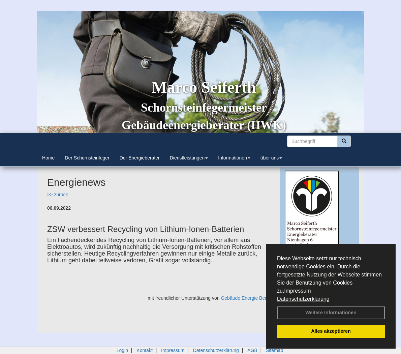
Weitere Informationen (331, 312)
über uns (271, 157)
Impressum (297, 291)
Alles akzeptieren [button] (331, 331)
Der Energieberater (140, 157)
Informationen (234, 157)
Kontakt (144, 350)
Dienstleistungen (189, 157)
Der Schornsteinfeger (87, 157)
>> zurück (57, 194)
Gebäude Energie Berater (248, 298)
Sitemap (274, 350)
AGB (252, 350)
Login (122, 350)
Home (48, 157)
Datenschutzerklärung (303, 299)
